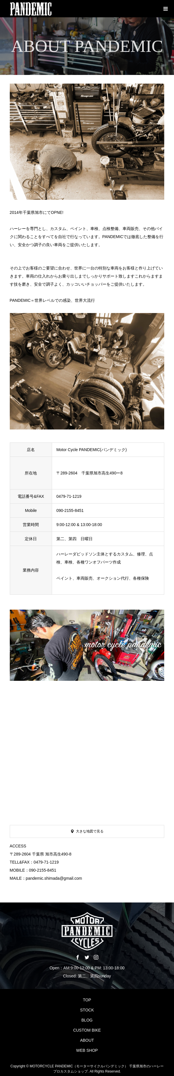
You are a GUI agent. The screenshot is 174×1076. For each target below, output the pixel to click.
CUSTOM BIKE (87, 1030)
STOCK (87, 1010)
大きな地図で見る (90, 831)
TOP (87, 1000)
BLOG (87, 1020)
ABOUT (87, 1040)
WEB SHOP (87, 1050)
